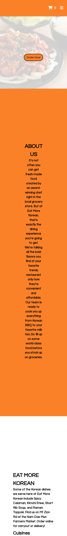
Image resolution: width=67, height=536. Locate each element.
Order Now (33, 57)
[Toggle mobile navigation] (62, 8)
